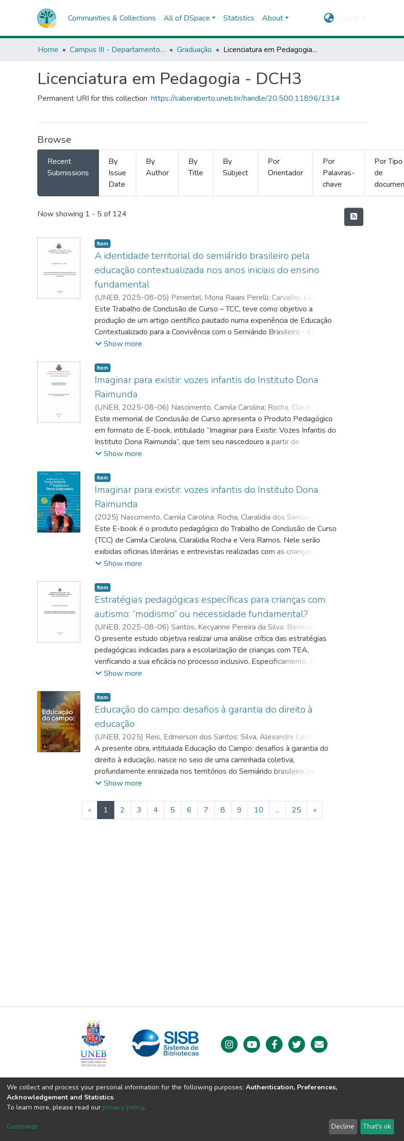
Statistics (238, 18)
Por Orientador (285, 167)
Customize (22, 1126)
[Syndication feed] (353, 217)
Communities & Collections (112, 18)
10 (258, 810)
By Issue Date (117, 173)
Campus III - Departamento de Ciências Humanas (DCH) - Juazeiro (117, 49)
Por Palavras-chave (339, 173)
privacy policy (123, 1107)
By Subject (235, 167)
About (272, 18)
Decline (342, 1126)
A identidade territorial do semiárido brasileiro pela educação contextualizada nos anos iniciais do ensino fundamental (207, 270)
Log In (348, 18)
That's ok (377, 1126)
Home (48, 49)
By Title (195, 167)
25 (296, 810)
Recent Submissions (68, 167)
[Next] (315, 810)
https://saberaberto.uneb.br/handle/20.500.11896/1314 (245, 98)
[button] (329, 18)
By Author (157, 167)
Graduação (194, 49)
